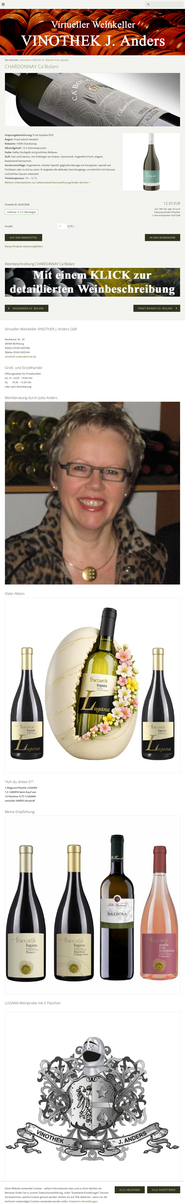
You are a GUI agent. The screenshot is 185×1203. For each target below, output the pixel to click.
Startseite (24, 60)
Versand (176, 209)
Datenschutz (104, 1198)
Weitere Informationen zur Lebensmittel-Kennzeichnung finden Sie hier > (47, 182)
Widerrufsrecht (85, 1198)
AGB (71, 1198)
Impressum (58, 1198)
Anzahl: (9, 226)
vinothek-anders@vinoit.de (20, 356)
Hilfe (117, 1198)
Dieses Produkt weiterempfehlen (24, 246)
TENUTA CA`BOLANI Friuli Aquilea (50, 60)
